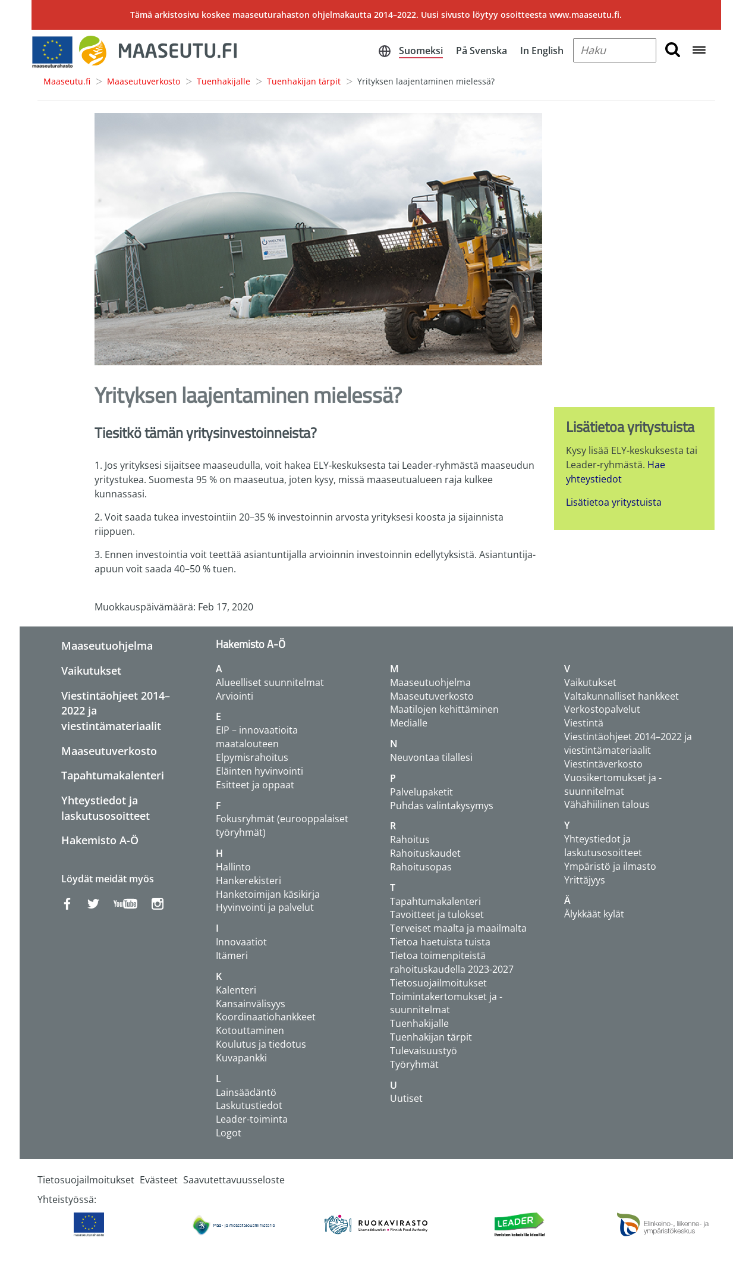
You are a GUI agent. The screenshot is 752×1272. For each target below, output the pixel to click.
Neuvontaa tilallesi (431, 757)
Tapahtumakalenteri (112, 775)
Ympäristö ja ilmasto (610, 866)
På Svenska (481, 50)
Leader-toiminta (252, 1119)
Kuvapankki (241, 1057)
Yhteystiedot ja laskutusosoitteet (105, 808)
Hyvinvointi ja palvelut (265, 907)
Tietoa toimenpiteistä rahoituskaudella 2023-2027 (452, 962)
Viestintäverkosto (603, 763)
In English (542, 50)
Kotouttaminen (250, 1030)
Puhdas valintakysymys (441, 805)
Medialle (408, 722)
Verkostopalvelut (602, 709)
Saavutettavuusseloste (234, 1179)
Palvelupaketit (421, 791)
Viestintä (583, 722)
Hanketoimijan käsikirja (268, 894)
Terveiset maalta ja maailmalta (458, 928)
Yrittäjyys (584, 879)
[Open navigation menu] (699, 50)
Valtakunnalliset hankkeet (621, 696)
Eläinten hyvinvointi (259, 771)
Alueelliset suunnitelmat (270, 682)
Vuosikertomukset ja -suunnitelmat (613, 784)
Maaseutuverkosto (143, 81)
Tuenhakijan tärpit (304, 81)
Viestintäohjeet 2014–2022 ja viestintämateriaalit (628, 743)
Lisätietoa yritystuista (614, 502)
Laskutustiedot (249, 1105)
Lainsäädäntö (246, 1092)
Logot (228, 1132)
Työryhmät (414, 1064)
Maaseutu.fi (66, 81)
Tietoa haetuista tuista (440, 941)
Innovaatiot (241, 941)
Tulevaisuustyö (423, 1050)
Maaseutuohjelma (107, 645)
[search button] (672, 50)
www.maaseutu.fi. (585, 14)
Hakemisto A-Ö (100, 840)
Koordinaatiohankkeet (266, 1016)
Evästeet (159, 1179)
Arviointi (234, 696)
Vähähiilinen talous (607, 804)
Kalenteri (236, 990)
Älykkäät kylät (594, 913)
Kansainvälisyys (250, 1003)
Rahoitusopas (421, 866)
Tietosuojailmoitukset (438, 982)
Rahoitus (410, 839)
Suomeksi (421, 50)
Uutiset (406, 1098)
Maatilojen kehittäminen (444, 709)
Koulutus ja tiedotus (261, 1044)
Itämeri (232, 955)
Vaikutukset (91, 670)
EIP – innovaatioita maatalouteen (257, 736)
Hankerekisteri (248, 880)
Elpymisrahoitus (252, 757)
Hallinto (233, 866)
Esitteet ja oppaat (255, 784)
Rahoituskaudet (425, 853)
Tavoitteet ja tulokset (437, 914)
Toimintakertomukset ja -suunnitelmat (446, 1003)
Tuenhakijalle (223, 81)
